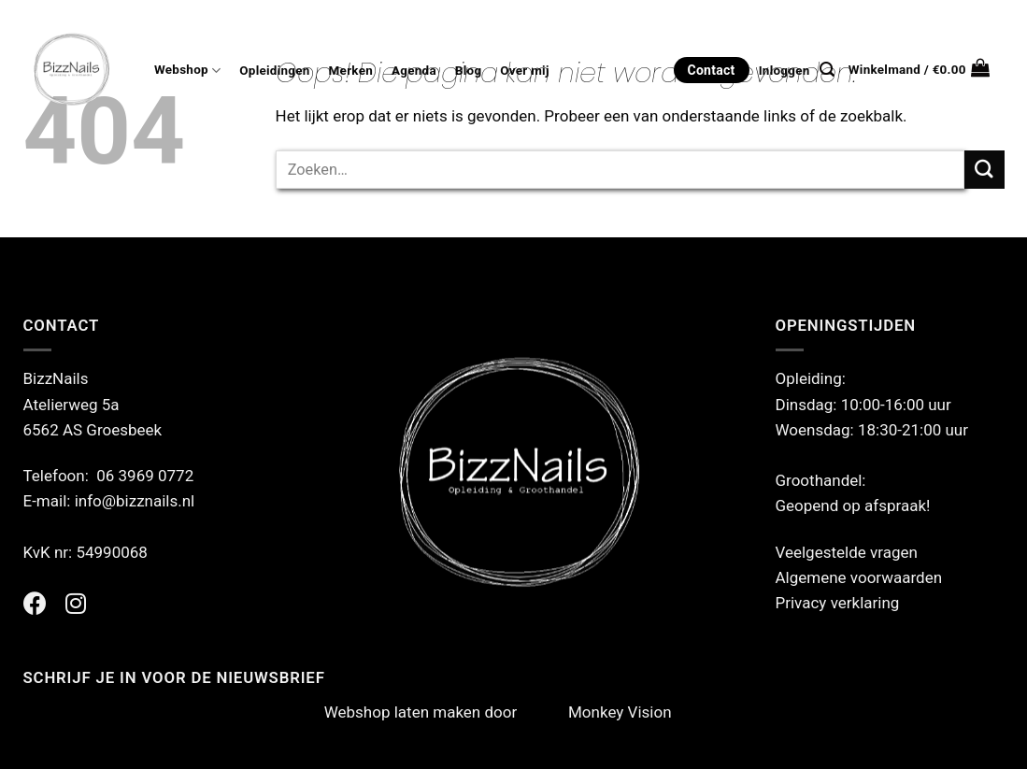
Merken (351, 71)
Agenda (414, 71)
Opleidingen (274, 71)
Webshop (187, 70)
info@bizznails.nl (137, 500)
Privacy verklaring (838, 602)
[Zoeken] (827, 69)
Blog (468, 71)
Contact (711, 70)
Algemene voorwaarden (859, 577)
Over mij (524, 71)
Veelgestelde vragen (847, 552)
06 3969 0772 (144, 475)
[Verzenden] (984, 169)
